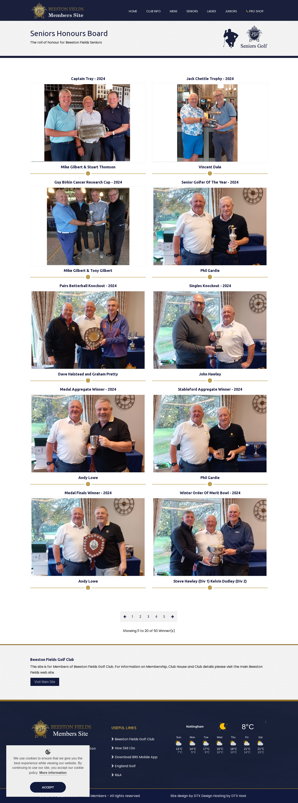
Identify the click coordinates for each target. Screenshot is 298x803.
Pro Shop (255, 11)
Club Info (153, 11)
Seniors (192, 11)
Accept (48, 787)
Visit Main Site (44, 682)
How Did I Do (123, 748)
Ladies (211, 11)
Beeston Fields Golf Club (132, 739)
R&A (116, 775)
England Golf (123, 766)
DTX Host (238, 795)
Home (133, 11)
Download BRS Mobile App (134, 757)
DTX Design (203, 795)
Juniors (231, 11)
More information (53, 772)
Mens (173, 11)
